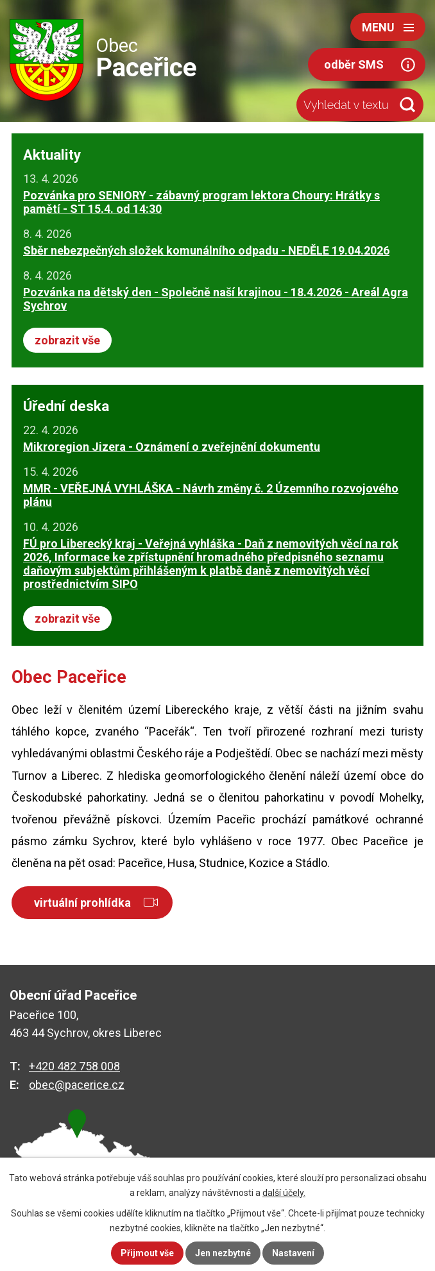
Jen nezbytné (223, 1253)
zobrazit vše (67, 340)
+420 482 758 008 (74, 1066)
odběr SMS (354, 64)
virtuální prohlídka (82, 902)
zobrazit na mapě (83, 1166)
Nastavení (293, 1253)
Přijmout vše (147, 1253)
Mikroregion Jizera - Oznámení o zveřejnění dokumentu (171, 446)
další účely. (283, 1193)
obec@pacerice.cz (76, 1084)
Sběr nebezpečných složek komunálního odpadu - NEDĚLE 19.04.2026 (206, 250)
